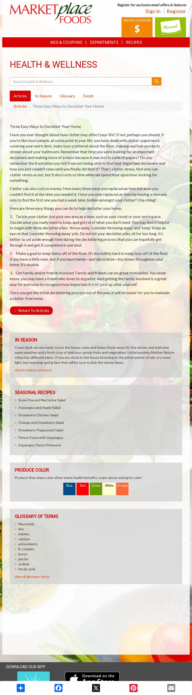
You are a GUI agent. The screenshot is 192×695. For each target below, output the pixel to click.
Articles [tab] (20, 95)
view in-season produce (33, 370)
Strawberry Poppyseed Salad (40, 430)
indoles (24, 534)
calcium (24, 539)
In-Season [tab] (43, 95)
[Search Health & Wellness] (81, 81)
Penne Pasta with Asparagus (41, 437)
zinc (21, 529)
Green (96, 485)
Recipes (134, 42)
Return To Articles (31, 310)
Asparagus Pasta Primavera (39, 445)
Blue (69, 485)
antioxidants (28, 544)
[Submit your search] (157, 81)
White (109, 485)
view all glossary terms (32, 576)
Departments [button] (104, 42)
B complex (26, 549)
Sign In (153, 11)
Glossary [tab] (67, 95)
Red (83, 485)
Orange (122, 485)
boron (23, 554)
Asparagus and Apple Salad (39, 407)
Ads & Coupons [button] (66, 42)
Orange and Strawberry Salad (41, 422)
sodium (24, 564)
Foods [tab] (88, 95)
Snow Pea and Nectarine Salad (42, 400)
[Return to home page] (51, 12)
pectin (23, 559)
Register (176, 11)
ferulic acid (26, 569)
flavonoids (26, 524)
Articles (20, 106)
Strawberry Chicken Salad (38, 415)
